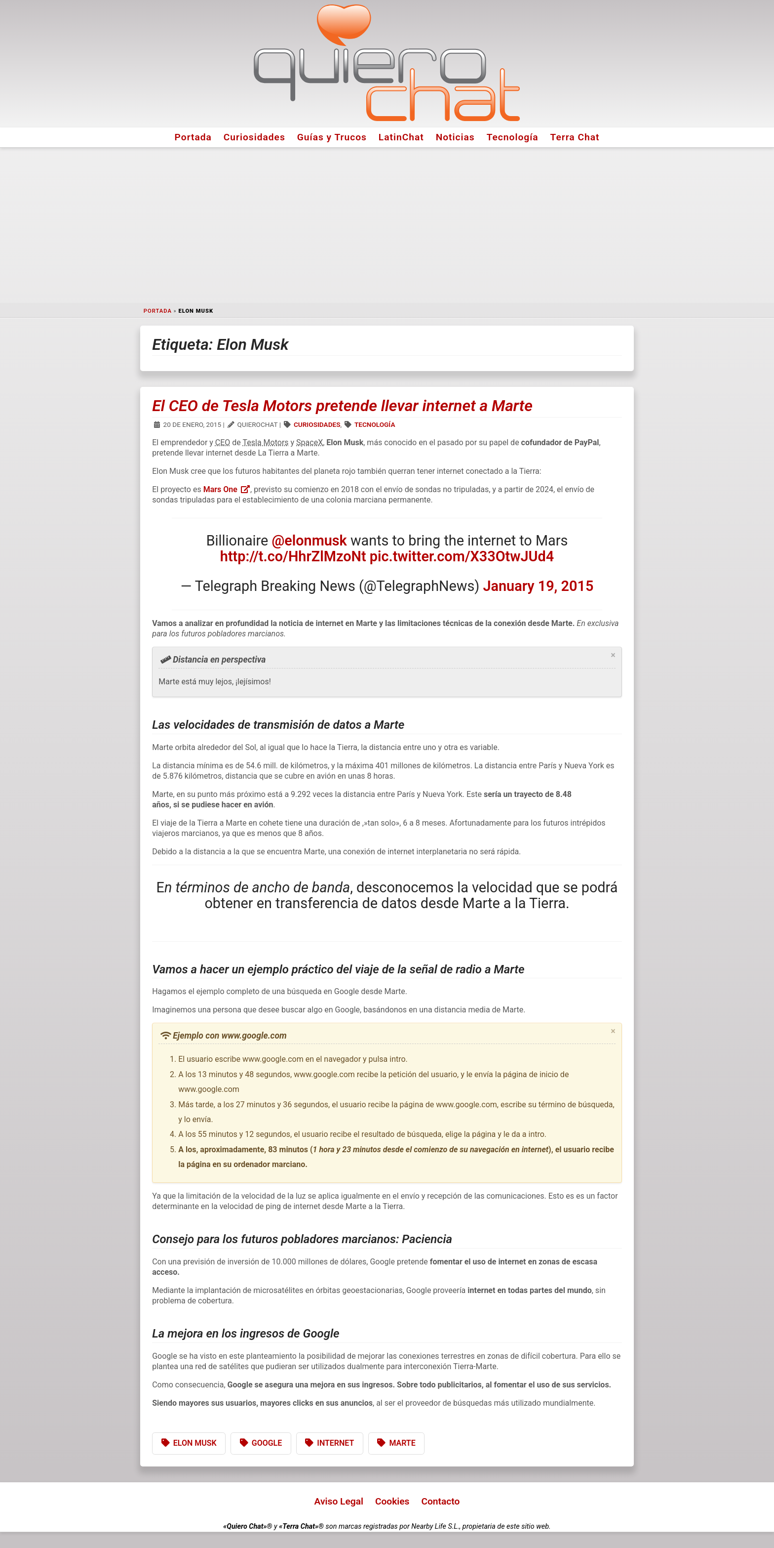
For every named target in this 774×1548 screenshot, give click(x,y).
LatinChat (401, 137)
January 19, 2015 (538, 586)
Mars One (226, 489)
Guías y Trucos (332, 137)
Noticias (455, 137)
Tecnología (513, 137)
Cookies (392, 1501)
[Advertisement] (387, 225)
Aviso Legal (338, 1501)
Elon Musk (195, 1443)
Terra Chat (575, 137)
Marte (402, 1443)
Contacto (440, 1501)
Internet (335, 1443)
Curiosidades (254, 137)
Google (267, 1443)
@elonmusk (309, 540)
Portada (193, 137)
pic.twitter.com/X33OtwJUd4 (462, 556)
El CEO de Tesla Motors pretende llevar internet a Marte (342, 405)
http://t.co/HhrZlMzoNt (293, 556)
